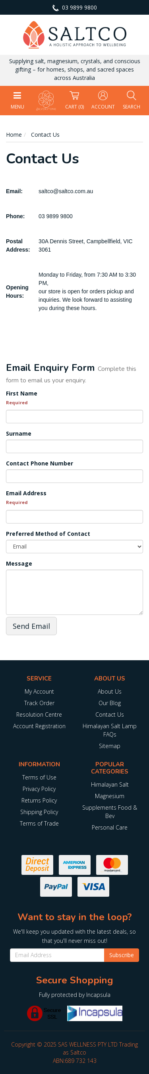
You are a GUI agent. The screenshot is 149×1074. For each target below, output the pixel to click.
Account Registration (39, 726)
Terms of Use (39, 777)
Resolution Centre (39, 714)
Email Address (26, 493)
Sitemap (109, 746)
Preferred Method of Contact (48, 533)
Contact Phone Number (39, 463)
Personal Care (110, 827)
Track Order (39, 703)
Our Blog (110, 703)
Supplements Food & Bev (109, 812)
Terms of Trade (39, 823)
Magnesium (109, 796)
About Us (110, 691)
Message (19, 563)
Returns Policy (39, 800)
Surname (18, 433)
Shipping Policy (39, 812)
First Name (21, 393)
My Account (39, 691)
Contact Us (109, 714)
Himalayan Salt (110, 784)
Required (17, 402)
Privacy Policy (39, 789)
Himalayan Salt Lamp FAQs (110, 730)
